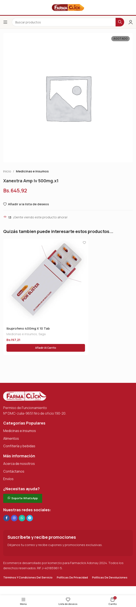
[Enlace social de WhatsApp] (22, 518)
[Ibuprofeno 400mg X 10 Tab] (45, 281)
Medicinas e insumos (32, 171)
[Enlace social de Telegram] (29, 518)
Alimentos (11, 438)
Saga (42, 334)
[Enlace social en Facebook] (6, 518)
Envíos (8, 478)
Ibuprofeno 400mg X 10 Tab (28, 328)
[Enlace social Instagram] (14, 518)
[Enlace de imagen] (24, 396)
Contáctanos (13, 471)
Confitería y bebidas (19, 446)
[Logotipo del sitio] (68, 7)
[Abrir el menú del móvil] (5, 22)
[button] (45, 348)
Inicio (7, 171)
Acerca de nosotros (19, 463)
